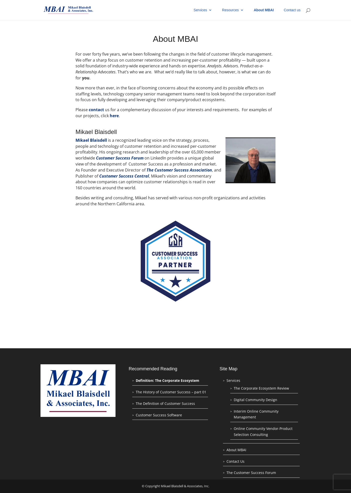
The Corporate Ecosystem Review (261, 388)
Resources (230, 10)
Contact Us (235, 461)
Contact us (292, 10)
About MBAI (264, 10)
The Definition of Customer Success (165, 403)
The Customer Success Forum (251, 472)
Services (200, 10)
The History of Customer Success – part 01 (171, 392)
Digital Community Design (255, 399)
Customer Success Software (159, 415)
